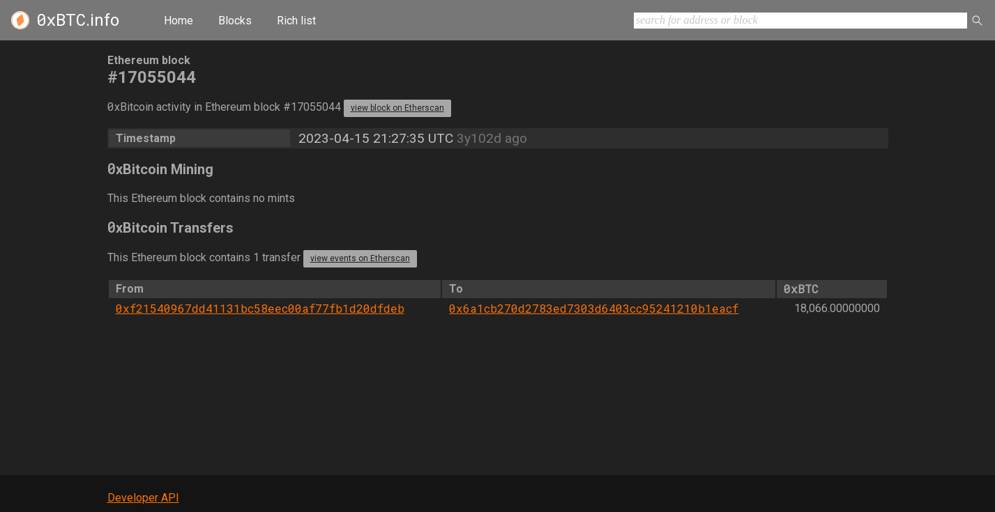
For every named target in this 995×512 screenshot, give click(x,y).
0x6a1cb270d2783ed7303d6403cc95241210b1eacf (593, 308)
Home (178, 20)
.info (77, 20)
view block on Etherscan (397, 108)
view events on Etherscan (360, 258)
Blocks (235, 20)
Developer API (143, 497)
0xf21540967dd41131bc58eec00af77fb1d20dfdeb (260, 308)
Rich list (296, 20)
